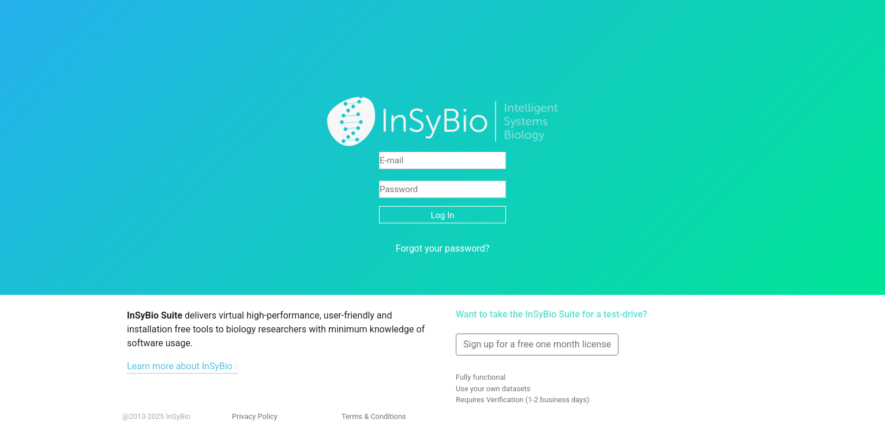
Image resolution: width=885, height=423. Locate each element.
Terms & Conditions (374, 416)
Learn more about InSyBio (179, 366)
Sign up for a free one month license (537, 344)
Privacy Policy (255, 416)
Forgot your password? (442, 248)
